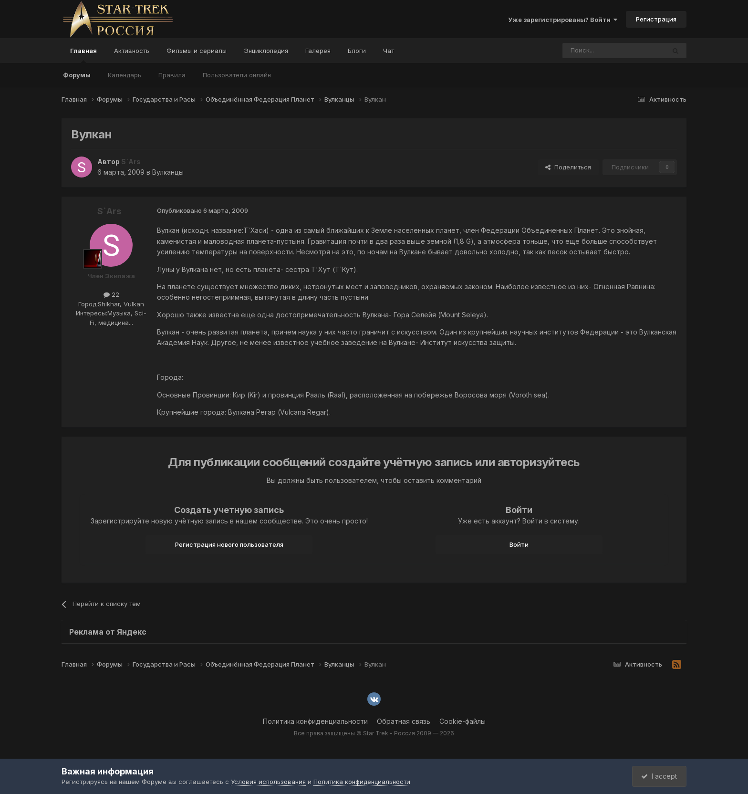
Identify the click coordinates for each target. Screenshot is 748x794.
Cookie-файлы (462, 721)
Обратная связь (403, 721)
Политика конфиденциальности (315, 721)
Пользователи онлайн (237, 75)
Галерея (318, 50)
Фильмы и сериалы (196, 50)
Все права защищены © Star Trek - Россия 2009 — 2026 (374, 733)
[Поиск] (592, 50)
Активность (131, 50)
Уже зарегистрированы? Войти (562, 19)
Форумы (77, 75)
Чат (388, 50)
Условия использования (268, 781)
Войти (519, 544)
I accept (658, 776)
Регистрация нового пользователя (229, 544)
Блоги (357, 50)
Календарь (124, 75)
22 (111, 294)
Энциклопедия (266, 50)
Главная (83, 55)
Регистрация (656, 19)
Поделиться (568, 167)
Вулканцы (168, 172)
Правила (172, 75)
